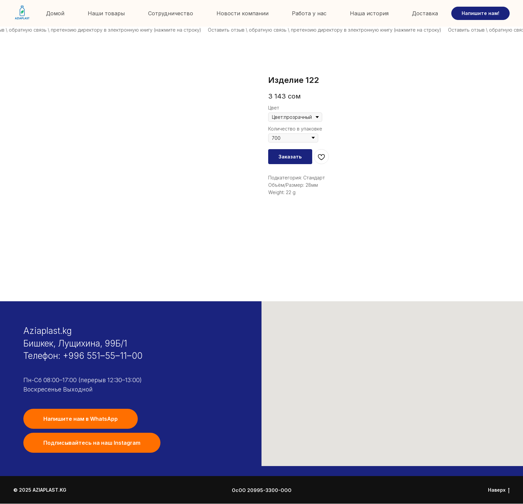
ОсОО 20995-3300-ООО (262, 490)
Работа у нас (309, 13)
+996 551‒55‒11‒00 (102, 356)
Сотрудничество (170, 13)
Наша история (369, 13)
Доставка (425, 13)
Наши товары (106, 13)
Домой (55, 13)
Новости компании (242, 13)
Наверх (499, 490)
